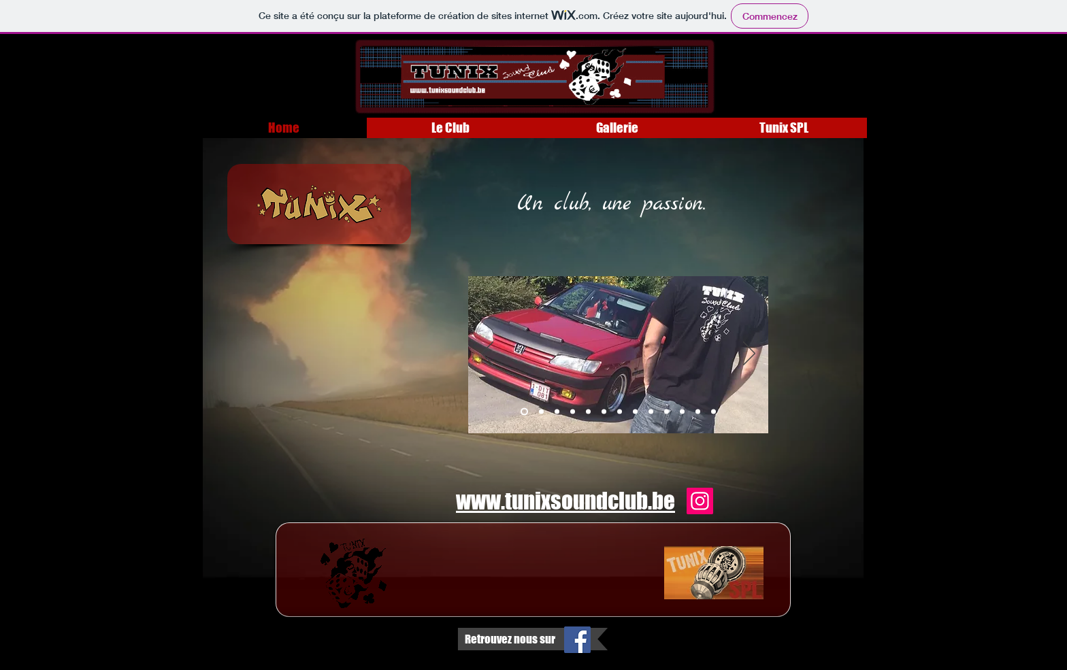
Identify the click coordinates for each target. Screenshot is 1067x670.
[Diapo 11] (682, 411)
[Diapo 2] (541, 411)
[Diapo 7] (619, 411)
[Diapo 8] (635, 411)
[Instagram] (700, 501)
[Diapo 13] (713, 411)
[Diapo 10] (666, 411)
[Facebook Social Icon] (577, 639)
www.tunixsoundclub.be (565, 500)
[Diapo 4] (572, 411)
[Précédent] (487, 354)
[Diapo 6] (604, 411)
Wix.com (242, 655)
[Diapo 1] (524, 412)
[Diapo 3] (557, 411)
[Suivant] (749, 354)
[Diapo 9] (651, 411)
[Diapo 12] (697, 411)
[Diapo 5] (588, 411)
